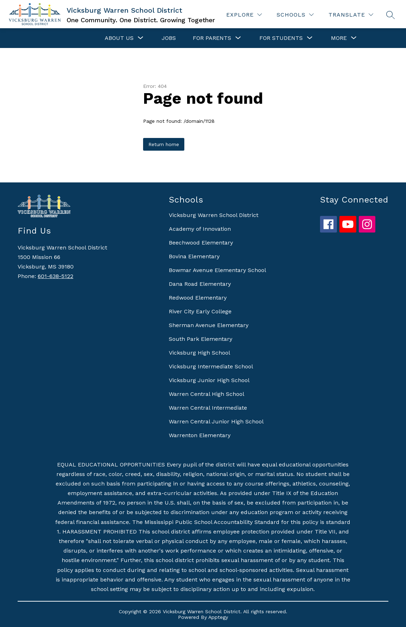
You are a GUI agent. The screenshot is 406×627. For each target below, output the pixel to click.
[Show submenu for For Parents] (212, 38)
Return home (163, 144)
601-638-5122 (55, 276)
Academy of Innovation (200, 228)
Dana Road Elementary (200, 284)
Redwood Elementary (198, 297)
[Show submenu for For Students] (281, 38)
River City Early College (200, 311)
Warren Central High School (206, 394)
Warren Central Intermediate (208, 407)
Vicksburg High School (199, 352)
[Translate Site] (351, 14)
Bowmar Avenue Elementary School (217, 270)
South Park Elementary (200, 339)
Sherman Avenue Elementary (208, 325)
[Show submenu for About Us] (119, 38)
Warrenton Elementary (199, 435)
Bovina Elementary (194, 256)
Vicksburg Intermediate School (211, 366)
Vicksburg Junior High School (209, 380)
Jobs (169, 38)
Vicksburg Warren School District (213, 215)
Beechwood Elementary (201, 242)
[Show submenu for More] (339, 38)
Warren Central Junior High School (216, 421)
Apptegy (218, 617)
